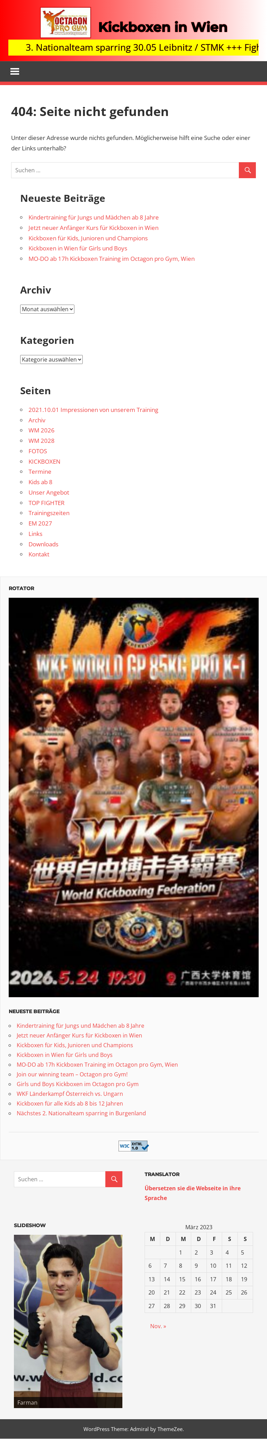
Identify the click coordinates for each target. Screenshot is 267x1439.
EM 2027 (40, 524)
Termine (40, 472)
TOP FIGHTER (47, 503)
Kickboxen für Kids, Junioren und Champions (88, 238)
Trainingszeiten (49, 513)
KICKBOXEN (44, 461)
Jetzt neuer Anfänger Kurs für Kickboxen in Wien (94, 228)
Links (35, 534)
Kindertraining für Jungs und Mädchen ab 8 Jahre (94, 218)
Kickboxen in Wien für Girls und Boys (78, 249)
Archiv (37, 420)
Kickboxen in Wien (162, 26)
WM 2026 (42, 431)
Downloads (43, 544)
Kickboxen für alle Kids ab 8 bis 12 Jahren (70, 1103)
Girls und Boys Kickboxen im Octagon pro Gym (78, 1084)
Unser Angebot (49, 493)
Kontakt (39, 555)
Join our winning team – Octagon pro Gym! (72, 1074)
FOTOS (38, 451)
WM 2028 (42, 441)
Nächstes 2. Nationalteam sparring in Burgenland (81, 1113)
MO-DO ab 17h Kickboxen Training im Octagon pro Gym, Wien (112, 259)
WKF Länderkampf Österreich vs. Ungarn (70, 1094)
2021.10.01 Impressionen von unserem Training (93, 410)
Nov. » (158, 1326)
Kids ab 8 (40, 482)
